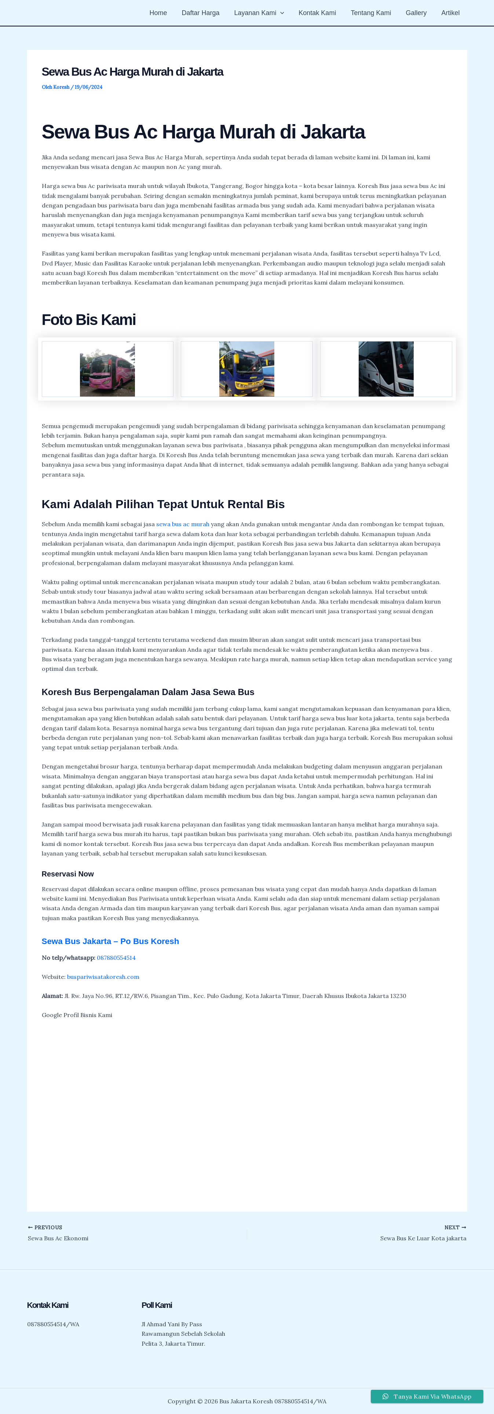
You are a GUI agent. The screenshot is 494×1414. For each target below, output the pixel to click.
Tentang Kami (374, 13)
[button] (287, 13)
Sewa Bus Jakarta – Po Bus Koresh (116, 941)
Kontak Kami (322, 13)
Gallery (418, 13)
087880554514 (116, 957)
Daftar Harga (208, 13)
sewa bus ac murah (182, 524)
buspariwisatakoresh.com (103, 976)
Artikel (451, 13)
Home (167, 13)
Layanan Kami (265, 13)
